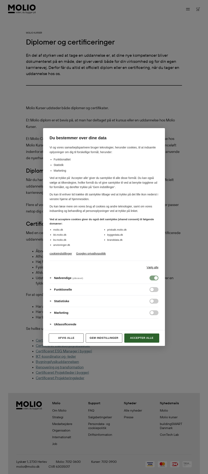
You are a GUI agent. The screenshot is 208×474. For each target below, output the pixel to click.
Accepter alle (141, 337)
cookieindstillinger (61, 253)
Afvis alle (66, 337)
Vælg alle (152, 267)
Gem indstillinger (104, 337)
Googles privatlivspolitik (91, 253)
